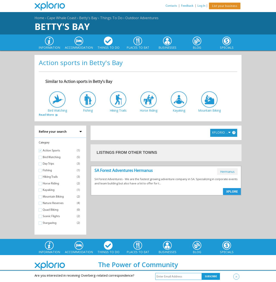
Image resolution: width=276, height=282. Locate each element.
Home (39, 18)
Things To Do (111, 18)
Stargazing (49, 223)
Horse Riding (51, 183)
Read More (46, 115)
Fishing (47, 170)
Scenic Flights (51, 216)
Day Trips (48, 163)
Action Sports (51, 150)
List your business (224, 6)
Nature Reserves (53, 203)
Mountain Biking (53, 196)
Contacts (171, 6)
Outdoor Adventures (141, 18)
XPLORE (232, 191)
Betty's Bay (88, 18)
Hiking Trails (50, 177)
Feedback (187, 6)
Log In (201, 6)
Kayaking (49, 190)
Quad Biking (50, 210)
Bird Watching (52, 157)
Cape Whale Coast (61, 18)
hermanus (227, 172)
